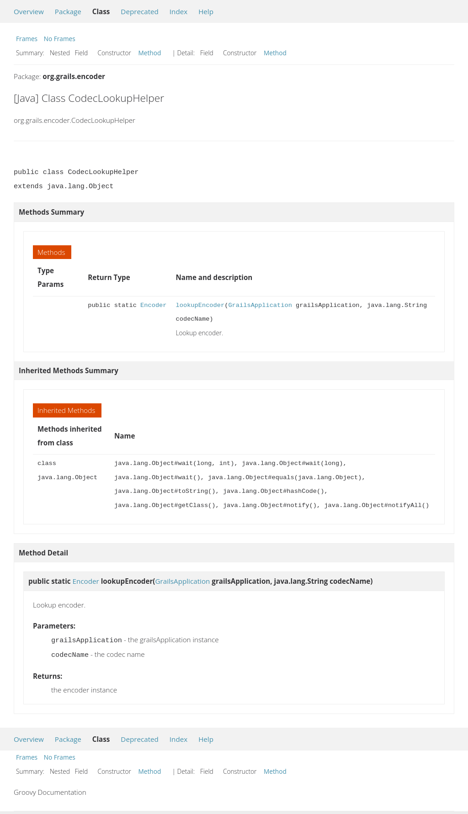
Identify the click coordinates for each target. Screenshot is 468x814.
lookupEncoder (200, 305)
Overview (29, 11)
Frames (26, 38)
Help (205, 11)
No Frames (59, 38)
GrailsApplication (260, 305)
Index (178, 11)
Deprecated (140, 11)
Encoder (153, 305)
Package (68, 11)
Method (149, 52)
